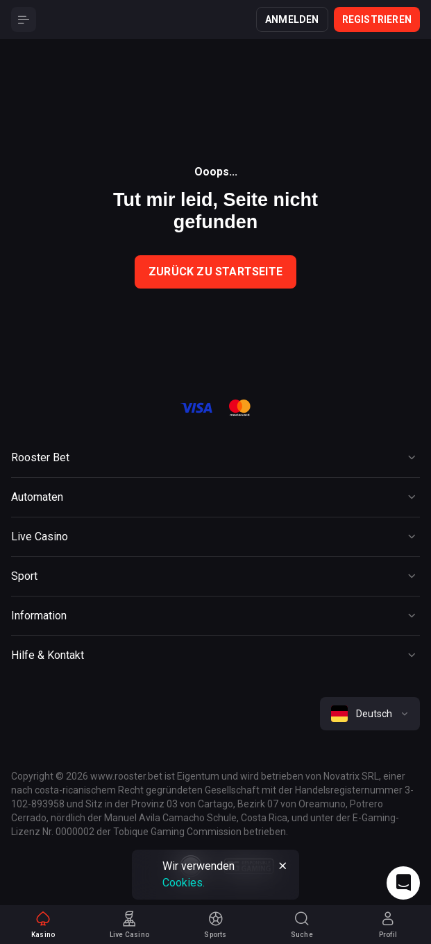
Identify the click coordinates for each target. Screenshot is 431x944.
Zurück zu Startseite (215, 271)
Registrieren (377, 19)
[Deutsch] (370, 713)
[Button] (23, 19)
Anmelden (292, 19)
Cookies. (183, 882)
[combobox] (370, 713)
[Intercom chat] (403, 883)
